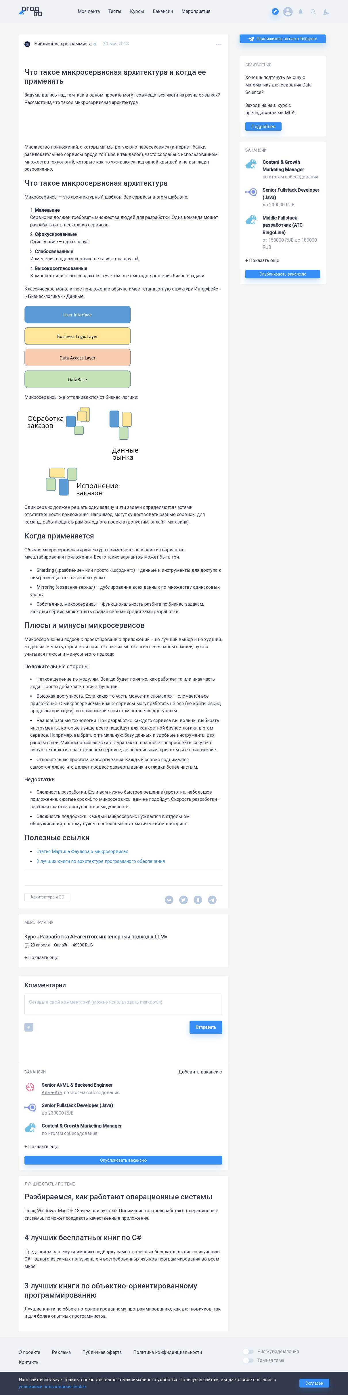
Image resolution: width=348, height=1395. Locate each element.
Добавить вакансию (200, 1072)
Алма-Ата (52, 1092)
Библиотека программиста (63, 44)
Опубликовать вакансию (282, 274)
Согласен (314, 1383)
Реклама (61, 1352)
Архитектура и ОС (47, 897)
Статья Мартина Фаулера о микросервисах (82, 851)
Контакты (29, 1362)
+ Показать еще (262, 260)
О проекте (29, 1352)
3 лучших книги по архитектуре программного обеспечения (101, 861)
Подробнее (263, 126)
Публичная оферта (102, 1352)
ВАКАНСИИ (256, 150)
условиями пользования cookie (52, 1387)
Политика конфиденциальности (167, 1352)
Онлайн (61, 945)
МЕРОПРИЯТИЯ (38, 922)
